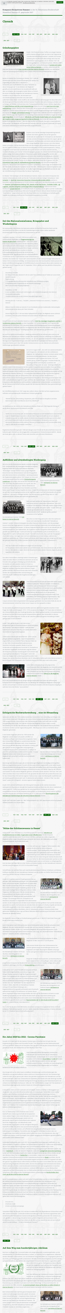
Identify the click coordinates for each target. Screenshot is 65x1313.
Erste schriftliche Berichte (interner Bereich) (31, 69)
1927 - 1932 (16, 34)
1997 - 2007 (39, 34)
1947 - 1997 (31, 34)
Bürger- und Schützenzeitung (21, 113)
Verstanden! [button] (59, 2)
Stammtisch (9, 1151)
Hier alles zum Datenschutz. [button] (29, 2)
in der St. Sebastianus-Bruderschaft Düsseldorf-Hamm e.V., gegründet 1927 (31, 11)
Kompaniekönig (29, 965)
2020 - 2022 (55, 34)
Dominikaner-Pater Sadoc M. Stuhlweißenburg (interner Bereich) (22, 162)
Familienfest (23, 1155)
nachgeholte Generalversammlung (50, 1151)
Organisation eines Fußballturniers (31, 835)
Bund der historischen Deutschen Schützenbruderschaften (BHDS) (30, 180)
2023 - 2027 (6, 40)
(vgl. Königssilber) (8, 117)
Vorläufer (5, 180)
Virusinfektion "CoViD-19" (50, 1059)
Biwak (47, 1157)
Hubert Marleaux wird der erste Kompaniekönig (19, 106)
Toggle (4, 3)
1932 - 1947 (24, 34)
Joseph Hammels (15, 189)
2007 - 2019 (47, 34)
